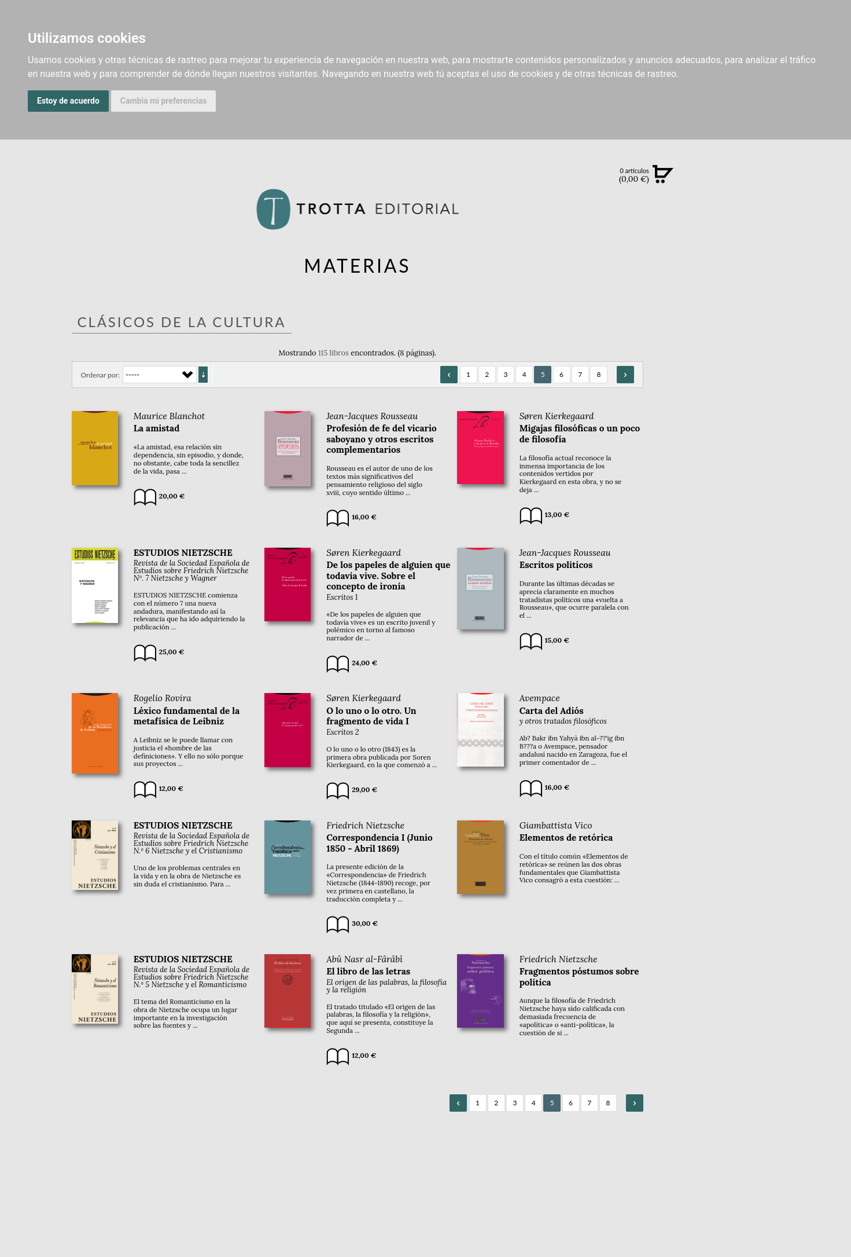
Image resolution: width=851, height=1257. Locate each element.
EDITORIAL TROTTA (782, 454)
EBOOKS (783, 275)
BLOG (783, 348)
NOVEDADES (783, 228)
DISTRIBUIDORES (783, 550)
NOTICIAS (783, 300)
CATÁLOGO (783, 251)
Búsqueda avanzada (783, 192)
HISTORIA (783, 535)
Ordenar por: (100, 375)
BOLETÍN (783, 323)
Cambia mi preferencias (163, 100)
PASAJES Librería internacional (783, 563)
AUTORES (783, 521)
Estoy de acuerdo (68, 100)
